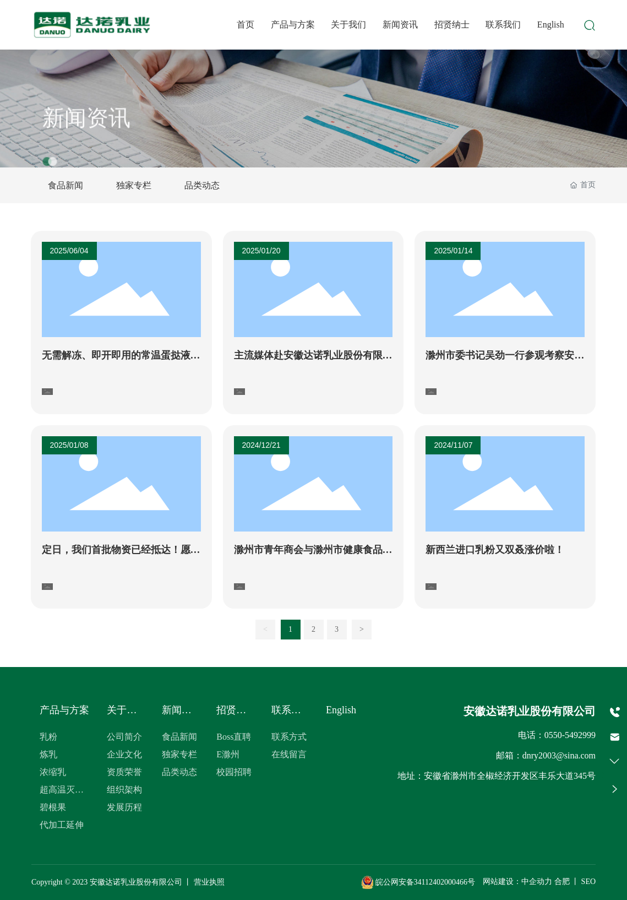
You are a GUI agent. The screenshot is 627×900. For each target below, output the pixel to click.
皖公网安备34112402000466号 (418, 882)
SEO (588, 882)
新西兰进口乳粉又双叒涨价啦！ (495, 549)
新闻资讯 (86, 129)
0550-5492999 (570, 735)
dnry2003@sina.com (559, 755)
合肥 (562, 882)
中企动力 (536, 882)
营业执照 (209, 882)
